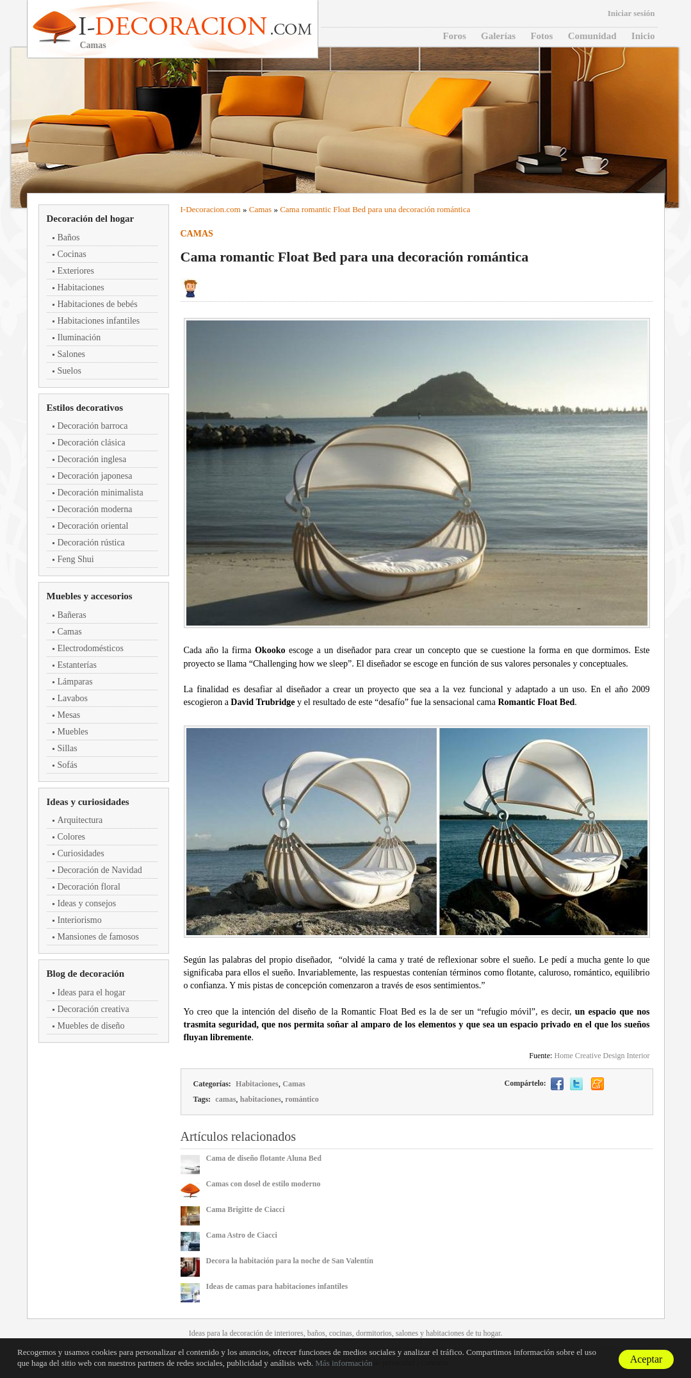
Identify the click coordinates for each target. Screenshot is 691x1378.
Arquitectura (80, 820)
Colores (72, 837)
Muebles (73, 731)
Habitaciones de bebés (98, 304)
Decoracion (205, 209)
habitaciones (260, 1099)
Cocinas (72, 254)
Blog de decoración (86, 973)
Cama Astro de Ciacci (241, 1235)
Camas (70, 631)
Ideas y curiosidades (88, 802)
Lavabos (73, 698)
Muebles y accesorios (90, 596)
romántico (301, 1099)
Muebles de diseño (91, 1026)
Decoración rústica (91, 542)
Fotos (541, 36)
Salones (72, 354)
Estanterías (77, 665)
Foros (454, 36)
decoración (246, 1333)
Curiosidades (81, 853)
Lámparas (75, 681)
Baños (69, 237)
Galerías (498, 36)
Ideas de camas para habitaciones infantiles (277, 1286)
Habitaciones (81, 287)
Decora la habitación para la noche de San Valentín (289, 1260)
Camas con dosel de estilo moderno (263, 1183)
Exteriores (76, 271)
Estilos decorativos (85, 408)
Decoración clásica (92, 442)
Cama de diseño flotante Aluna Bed (263, 1158)
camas (225, 1099)
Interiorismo (80, 920)
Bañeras (72, 615)
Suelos (69, 371)
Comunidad (592, 36)
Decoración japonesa (95, 476)
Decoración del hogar (90, 218)
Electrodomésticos (91, 648)
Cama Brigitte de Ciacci (245, 1209)
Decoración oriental (93, 526)
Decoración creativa (93, 1009)
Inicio (643, 36)
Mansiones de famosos (99, 937)
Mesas (69, 715)
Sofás (67, 765)
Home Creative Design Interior (602, 1055)
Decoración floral (89, 887)
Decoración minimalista (100, 492)
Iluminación (79, 337)
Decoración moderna (95, 509)
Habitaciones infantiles (99, 321)
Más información (343, 1363)
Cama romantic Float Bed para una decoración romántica (375, 209)
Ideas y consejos (87, 903)
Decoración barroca (93, 426)
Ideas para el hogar (92, 992)
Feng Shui (76, 559)
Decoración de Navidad (100, 870)
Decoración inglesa (92, 459)
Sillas (67, 748)
